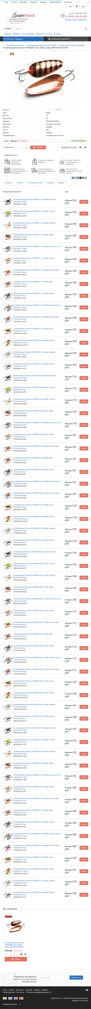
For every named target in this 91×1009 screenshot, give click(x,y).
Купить (38, 147)
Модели (61, 183)
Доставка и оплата (35, 183)
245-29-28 (76, 16)
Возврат (43, 2)
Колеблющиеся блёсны (16, 45)
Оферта (37, 990)
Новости (40, 34)
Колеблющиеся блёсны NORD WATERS (42, 45)
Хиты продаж (28, 34)
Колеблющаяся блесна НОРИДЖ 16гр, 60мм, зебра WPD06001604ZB (14, 945)
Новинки (16, 34)
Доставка (23, 2)
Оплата (14, 2)
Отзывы (57, 34)
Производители (55, 2)
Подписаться (76, 978)
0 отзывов (58, 109)
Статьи (49, 34)
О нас (6, 2)
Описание (8, 183)
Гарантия (33, 2)
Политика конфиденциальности (38, 992)
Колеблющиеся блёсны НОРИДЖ (72, 45)
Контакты (68, 2)
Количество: (9, 147)
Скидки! (7, 34)
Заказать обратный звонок (75, 20)
